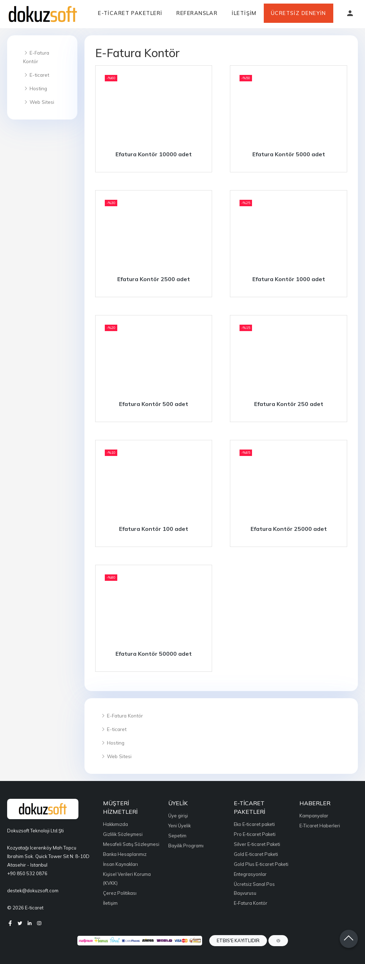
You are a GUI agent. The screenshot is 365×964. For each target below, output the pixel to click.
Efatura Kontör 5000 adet (288, 154)
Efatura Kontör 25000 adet (289, 528)
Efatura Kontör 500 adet (153, 403)
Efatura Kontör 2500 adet (153, 279)
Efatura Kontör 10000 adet (153, 154)
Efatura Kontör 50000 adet (153, 653)
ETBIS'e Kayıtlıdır (238, 940)
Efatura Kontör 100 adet (153, 528)
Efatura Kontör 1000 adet (288, 279)
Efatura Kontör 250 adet (288, 403)
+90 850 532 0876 (27, 873)
